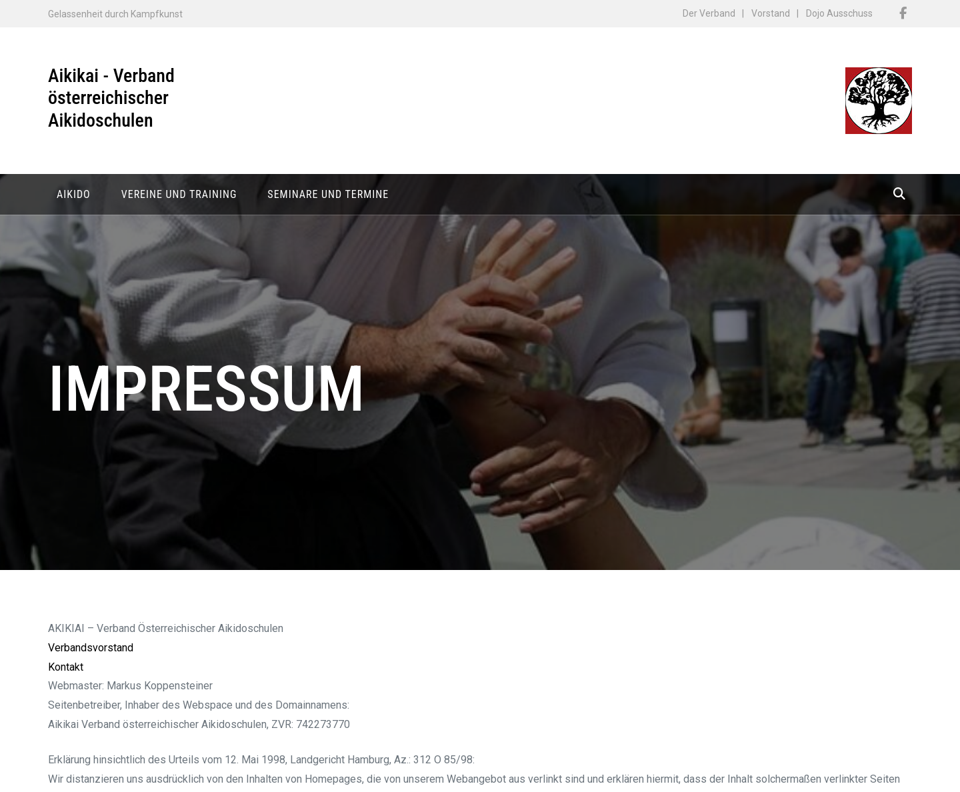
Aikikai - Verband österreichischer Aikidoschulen (111, 98)
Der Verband (709, 13)
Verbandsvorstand (90, 651)
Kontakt (65, 670)
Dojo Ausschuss (839, 13)
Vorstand (770, 13)
